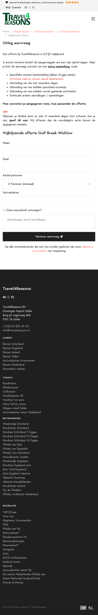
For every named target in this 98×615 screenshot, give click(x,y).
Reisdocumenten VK (15, 537)
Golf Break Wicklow (69, 31)
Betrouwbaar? (11, 533)
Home (6, 31)
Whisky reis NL (12, 529)
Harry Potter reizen (14, 404)
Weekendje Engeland (15, 461)
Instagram (8, 549)
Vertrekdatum (11, 193)
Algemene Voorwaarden (17, 520)
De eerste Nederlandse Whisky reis (24, 574)
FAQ (8, 7)
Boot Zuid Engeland (14, 469)
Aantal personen (12, 175)
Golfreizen (9, 392)
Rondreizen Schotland (16, 428)
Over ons (8, 516)
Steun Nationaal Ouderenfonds (21, 578)
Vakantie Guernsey (14, 478)
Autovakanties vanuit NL (17, 570)
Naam (6, 143)
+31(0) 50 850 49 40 (16, 326)
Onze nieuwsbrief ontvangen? (24, 210)
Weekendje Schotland (16, 424)
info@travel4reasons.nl (16, 330)
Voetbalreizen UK (13, 396)
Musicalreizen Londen (15, 457)
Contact (16, 7)
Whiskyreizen (10, 387)
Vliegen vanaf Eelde (15, 408)
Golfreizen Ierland (43, 31)
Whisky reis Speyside (15, 449)
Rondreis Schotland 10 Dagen (20, 436)
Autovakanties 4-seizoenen (19, 361)
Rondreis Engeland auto (17, 465)
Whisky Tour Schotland (16, 453)
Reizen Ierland (21, 31)
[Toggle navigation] (93, 19)
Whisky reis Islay (12, 445)
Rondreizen (9, 383)
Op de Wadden (12, 490)
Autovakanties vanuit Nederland (22, 412)
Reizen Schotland (13, 344)
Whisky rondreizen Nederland (20, 494)
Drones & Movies (13, 582)
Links (5, 554)
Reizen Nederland (13, 365)
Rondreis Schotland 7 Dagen (20, 432)
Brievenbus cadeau (14, 369)
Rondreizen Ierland (14, 486)
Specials (7, 566)
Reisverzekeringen (13, 541)
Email (6, 159)
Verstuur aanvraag (49, 237)
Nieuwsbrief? (11, 545)
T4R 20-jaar (10, 512)
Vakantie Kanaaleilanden (17, 482)
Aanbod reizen (11, 562)
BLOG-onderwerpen (15, 558)
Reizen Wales (11, 356)
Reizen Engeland (13, 348)
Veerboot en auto (13, 400)
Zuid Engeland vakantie (16, 473)
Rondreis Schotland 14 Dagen (20, 440)
